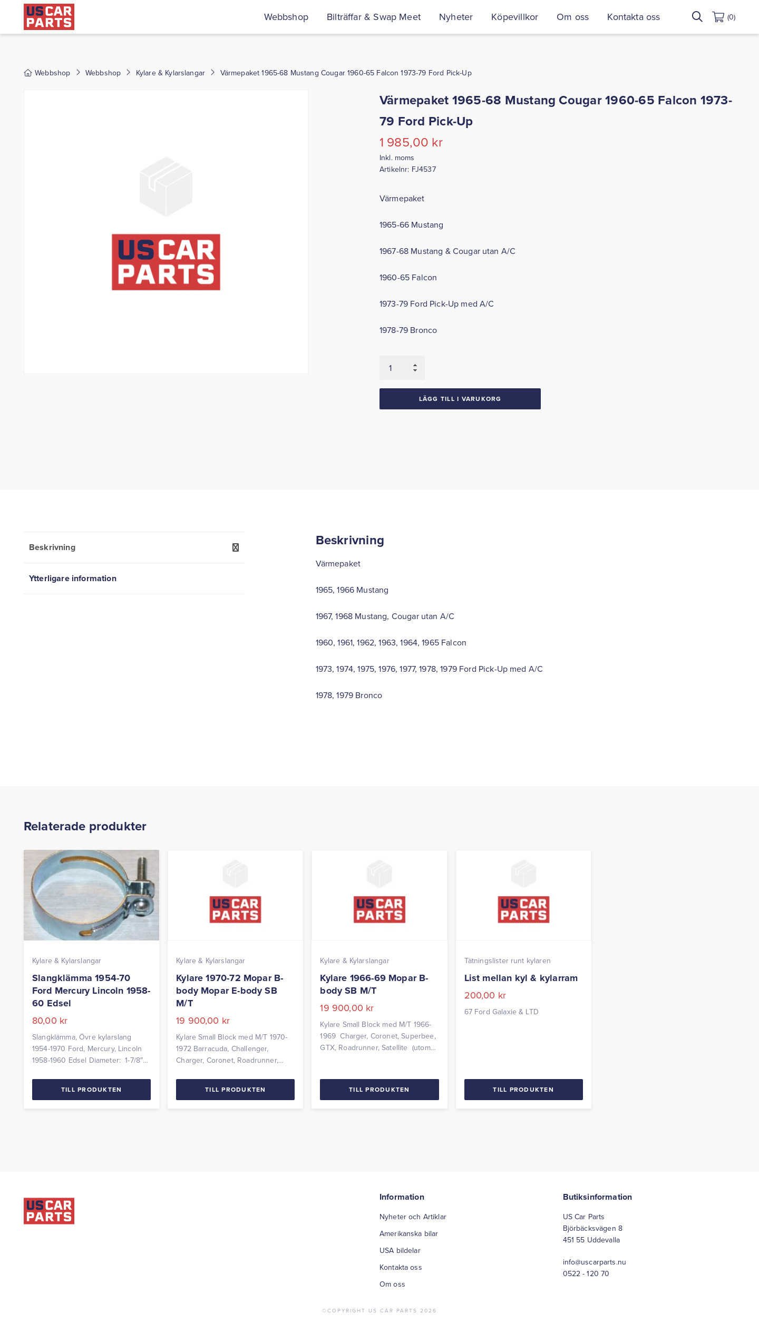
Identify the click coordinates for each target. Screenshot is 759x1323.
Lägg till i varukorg (460, 398)
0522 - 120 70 (586, 1273)
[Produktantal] (402, 368)
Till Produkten (91, 1089)
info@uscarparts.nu (595, 1262)
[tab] (134, 547)
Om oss (573, 16)
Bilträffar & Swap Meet (374, 16)
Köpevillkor (514, 16)
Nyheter (456, 16)
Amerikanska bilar (409, 1233)
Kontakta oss (633, 16)
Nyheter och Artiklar (413, 1216)
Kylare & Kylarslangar (170, 72)
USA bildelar (400, 1250)
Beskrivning (52, 547)
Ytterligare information (72, 578)
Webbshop (286, 16)
